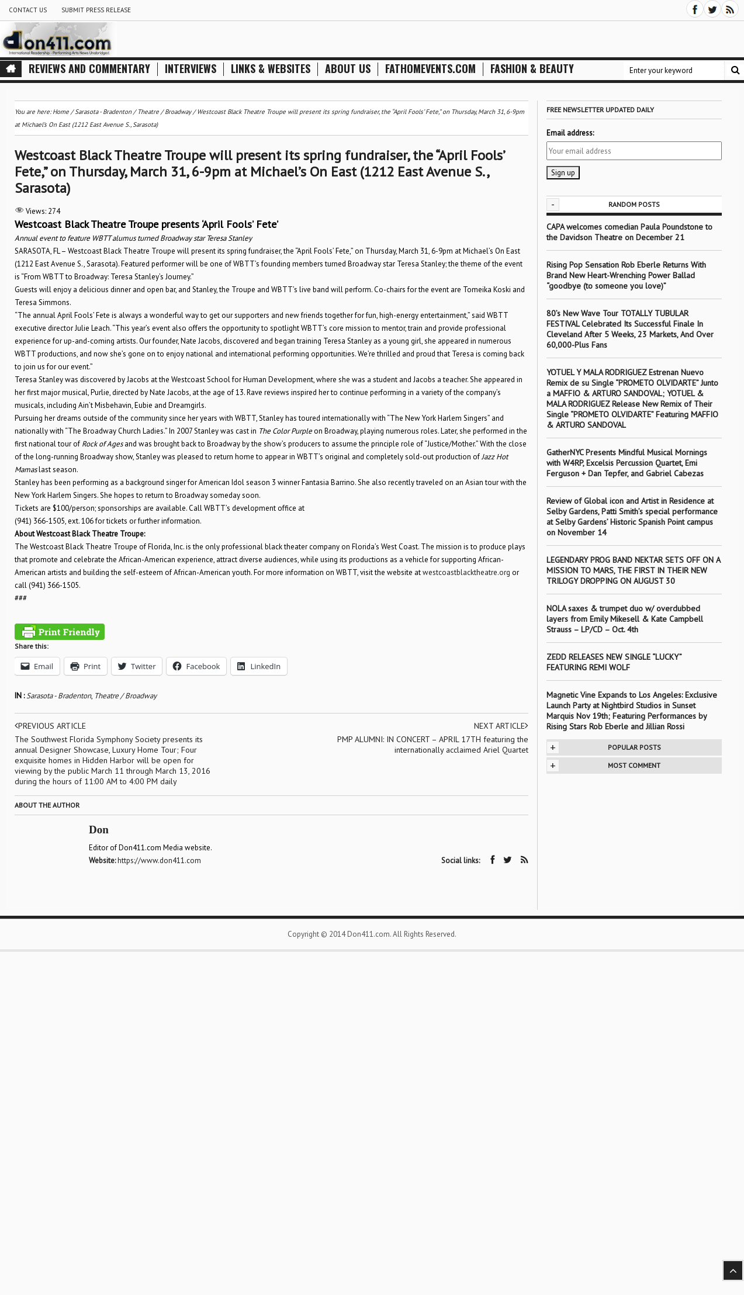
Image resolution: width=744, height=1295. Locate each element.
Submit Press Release (96, 10)
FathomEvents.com (430, 69)
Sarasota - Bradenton (58, 696)
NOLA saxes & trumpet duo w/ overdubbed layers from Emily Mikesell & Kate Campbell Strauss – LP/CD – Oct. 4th (624, 619)
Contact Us (28, 10)
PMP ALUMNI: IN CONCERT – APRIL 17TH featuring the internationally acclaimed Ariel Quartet (432, 744)
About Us (348, 69)
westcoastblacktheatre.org (466, 572)
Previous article (50, 726)
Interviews (190, 69)
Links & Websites (270, 69)
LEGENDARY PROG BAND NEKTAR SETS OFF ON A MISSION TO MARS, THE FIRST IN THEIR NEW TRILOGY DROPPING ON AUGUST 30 (633, 570)
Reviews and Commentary (89, 69)
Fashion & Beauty (532, 69)
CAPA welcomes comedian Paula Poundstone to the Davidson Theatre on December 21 (629, 232)
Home (61, 112)
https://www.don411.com (159, 860)
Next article (501, 726)
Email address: (570, 133)
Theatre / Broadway (125, 696)
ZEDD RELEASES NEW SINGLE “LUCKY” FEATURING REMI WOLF (613, 662)
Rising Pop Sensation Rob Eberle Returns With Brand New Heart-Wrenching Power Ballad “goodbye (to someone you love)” (626, 275)
